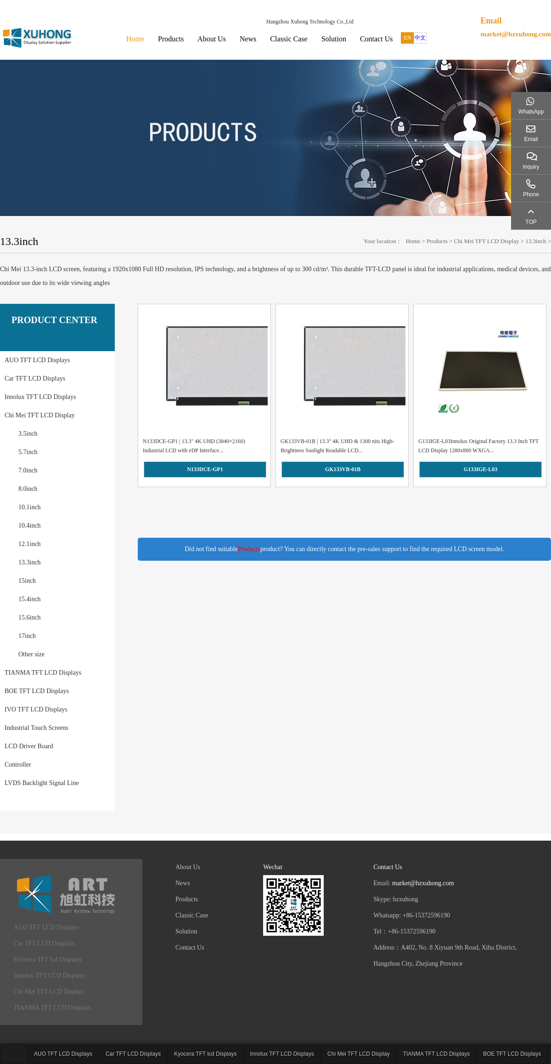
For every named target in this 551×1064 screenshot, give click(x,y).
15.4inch (29, 599)
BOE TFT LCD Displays (37, 691)
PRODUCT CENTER (54, 320)
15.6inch (29, 617)
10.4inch (29, 525)
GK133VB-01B (342, 469)
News (248, 39)
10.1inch (29, 507)
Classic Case (288, 39)
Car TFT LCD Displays (35, 378)
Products (171, 39)
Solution (333, 39)
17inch (27, 635)
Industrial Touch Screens (36, 727)
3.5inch (28, 433)
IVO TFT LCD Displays (36, 709)
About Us (211, 39)
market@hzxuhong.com (515, 34)
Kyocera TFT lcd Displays (48, 959)
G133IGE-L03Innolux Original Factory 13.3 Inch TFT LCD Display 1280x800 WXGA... (478, 446)
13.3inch (535, 241)
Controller (18, 764)
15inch (27, 580)
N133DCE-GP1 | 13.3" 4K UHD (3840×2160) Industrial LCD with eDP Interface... (194, 446)
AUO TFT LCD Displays (37, 360)
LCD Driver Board (29, 746)
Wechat (272, 867)
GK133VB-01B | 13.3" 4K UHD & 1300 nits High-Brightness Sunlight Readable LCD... (337, 446)
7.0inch (28, 470)
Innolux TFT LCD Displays (40, 396)
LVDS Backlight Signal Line (42, 783)
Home (135, 39)
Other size (31, 654)
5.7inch (28, 452)
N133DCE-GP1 (205, 469)
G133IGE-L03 (480, 469)
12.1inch (29, 544)
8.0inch (28, 488)
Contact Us (376, 39)
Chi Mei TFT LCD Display (486, 241)
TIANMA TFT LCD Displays (43, 672)
